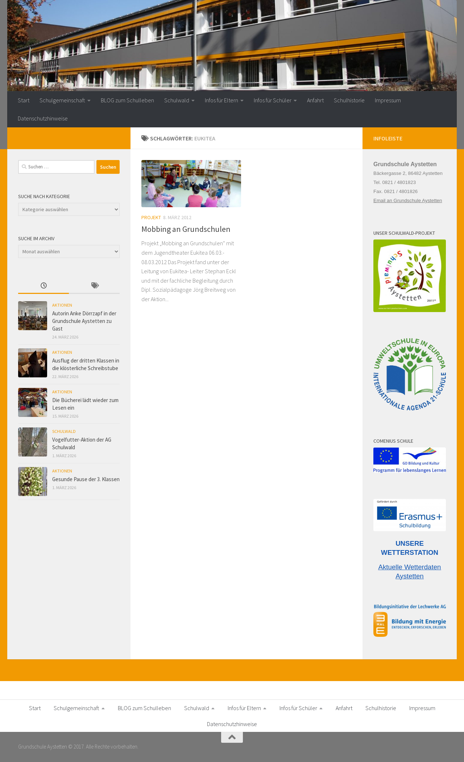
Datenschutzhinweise (43, 118)
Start (23, 100)
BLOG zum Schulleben (127, 100)
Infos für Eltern (221, 100)
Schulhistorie (349, 100)
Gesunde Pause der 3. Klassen (86, 479)
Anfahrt (315, 100)
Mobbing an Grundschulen (186, 229)
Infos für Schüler (272, 100)
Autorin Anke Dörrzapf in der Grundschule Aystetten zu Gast (84, 321)
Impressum (388, 100)
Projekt (151, 217)
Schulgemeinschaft (62, 100)
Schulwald (176, 100)
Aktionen (62, 305)
